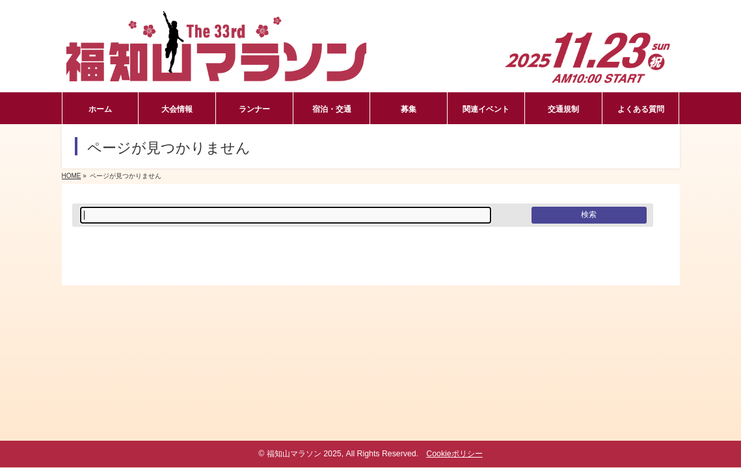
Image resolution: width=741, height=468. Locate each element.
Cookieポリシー (454, 453)
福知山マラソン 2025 (304, 453)
